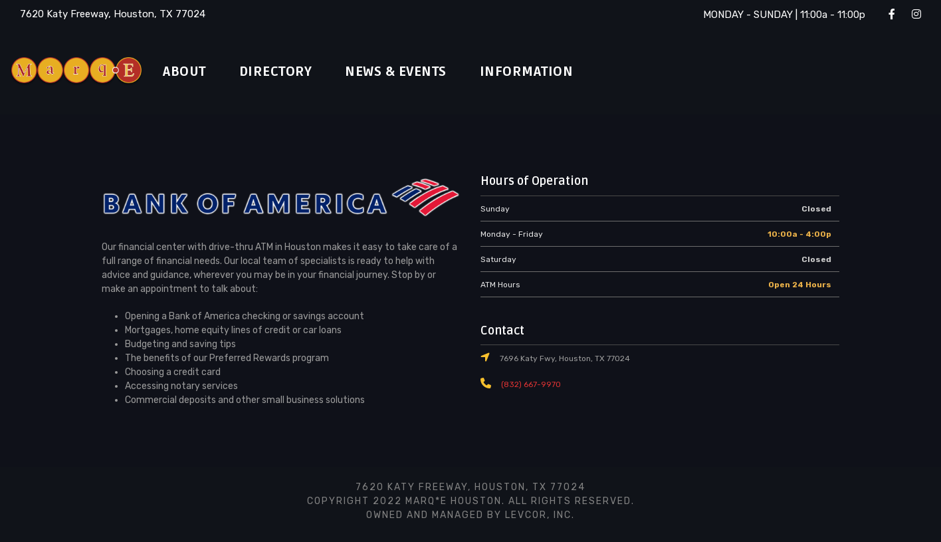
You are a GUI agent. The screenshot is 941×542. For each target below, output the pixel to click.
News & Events (416, 72)
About (187, 72)
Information (554, 72)
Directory (285, 72)
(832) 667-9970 (528, 384)
